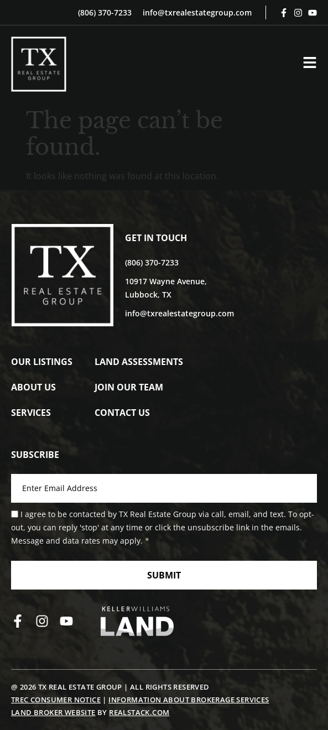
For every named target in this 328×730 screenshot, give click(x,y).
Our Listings (41, 362)
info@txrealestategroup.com (197, 12)
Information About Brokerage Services (188, 700)
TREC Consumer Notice (56, 700)
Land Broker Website (53, 712)
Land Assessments (139, 362)
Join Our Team (129, 387)
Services (31, 412)
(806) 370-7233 (105, 12)
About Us (33, 387)
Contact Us (122, 412)
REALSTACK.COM (139, 712)
